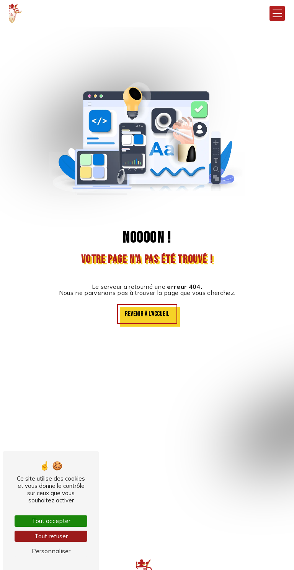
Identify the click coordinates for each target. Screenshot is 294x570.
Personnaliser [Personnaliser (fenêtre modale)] (51, 551)
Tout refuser (51, 536)
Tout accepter (51, 521)
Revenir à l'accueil (147, 314)
